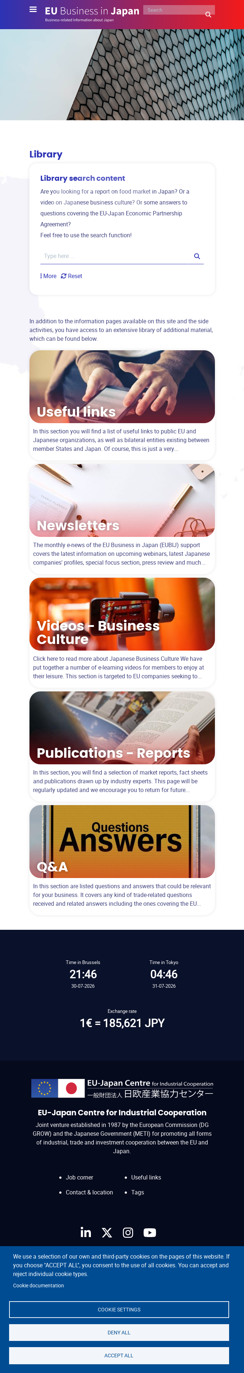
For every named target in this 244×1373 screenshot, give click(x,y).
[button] (48, 276)
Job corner (79, 1177)
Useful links (146, 1177)
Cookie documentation (38, 1283)
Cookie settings (119, 1307)
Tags (137, 1192)
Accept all (118, 1355)
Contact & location (89, 1192)
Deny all (119, 1331)
